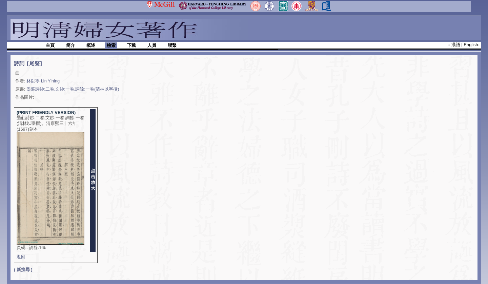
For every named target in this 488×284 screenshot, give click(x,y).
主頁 (50, 45)
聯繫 (172, 45)
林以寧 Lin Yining (43, 80)
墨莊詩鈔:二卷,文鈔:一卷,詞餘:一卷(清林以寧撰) (72, 89)
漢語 (456, 44)
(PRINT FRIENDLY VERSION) (46, 112)
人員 (151, 45)
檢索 (111, 45)
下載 (131, 45)
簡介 (70, 45)
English (471, 44)
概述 (90, 45)
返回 (21, 256)
